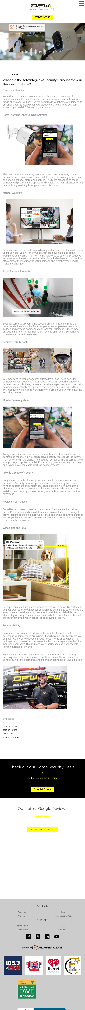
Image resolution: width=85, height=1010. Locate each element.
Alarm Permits (21, 926)
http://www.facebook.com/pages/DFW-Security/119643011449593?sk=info (28, 936)
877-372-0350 (49, 778)
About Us (22, 912)
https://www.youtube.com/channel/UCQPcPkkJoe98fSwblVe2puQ (56, 936)
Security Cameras (11, 737)
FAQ (63, 926)
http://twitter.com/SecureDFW (38, 936)
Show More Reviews (42, 829)
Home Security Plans (63, 916)
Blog (5, 723)
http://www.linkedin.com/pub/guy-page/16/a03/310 (47, 936)
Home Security (10, 726)
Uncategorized (10, 734)
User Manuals (22, 930)
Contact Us (63, 930)
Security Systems (11, 730)
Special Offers (42, 789)
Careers (21, 916)
